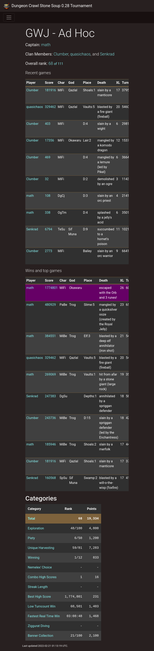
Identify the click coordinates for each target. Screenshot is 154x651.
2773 (48, 251)
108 (47, 196)
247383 (50, 396)
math (45, 44)
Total (31, 518)
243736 (50, 418)
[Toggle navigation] (9, 17)
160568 (50, 478)
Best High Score (39, 597)
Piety (31, 538)
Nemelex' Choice (40, 567)
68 (55, 63)
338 (47, 212)
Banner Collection (40, 636)
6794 (48, 229)
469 (47, 157)
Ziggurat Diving (38, 626)
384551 (50, 336)
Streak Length (38, 587)
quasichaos (80, 54)
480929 (50, 305)
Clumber (60, 54)
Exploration (36, 528)
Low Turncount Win (42, 606)
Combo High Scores (42, 577)
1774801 (51, 288)
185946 (50, 444)
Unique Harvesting (41, 548)
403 (47, 124)
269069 (50, 374)
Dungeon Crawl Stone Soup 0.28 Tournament (47, 6)
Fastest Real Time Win (44, 616)
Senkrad (107, 54)
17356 (49, 140)
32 (46, 179)
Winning (33, 558)
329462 (50, 107)
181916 (50, 90)
